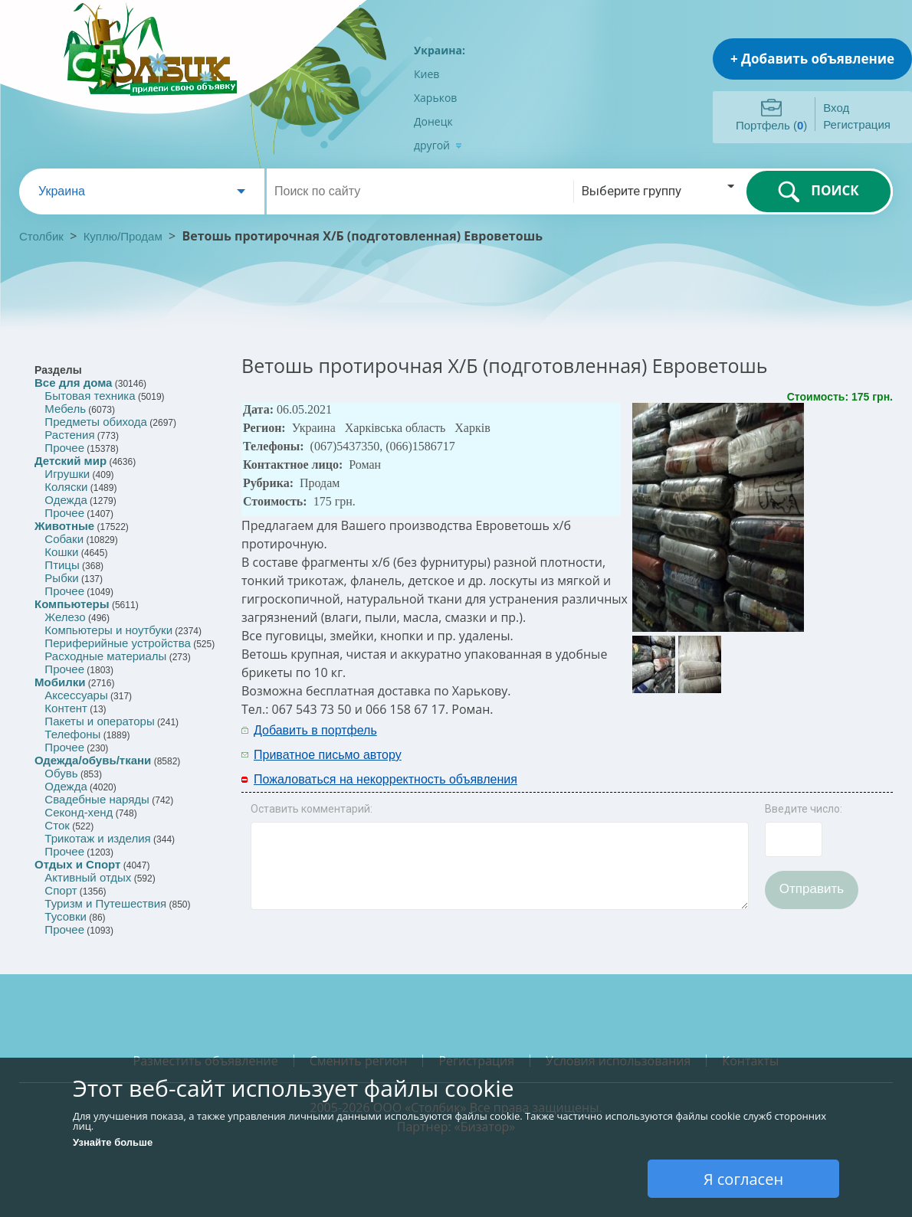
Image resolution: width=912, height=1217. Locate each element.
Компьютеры (72, 603)
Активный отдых (87, 877)
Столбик (41, 236)
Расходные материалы (105, 655)
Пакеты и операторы (99, 721)
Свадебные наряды (96, 799)
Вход (836, 107)
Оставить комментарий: (311, 808)
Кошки (61, 551)
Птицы (61, 564)
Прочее (64, 447)
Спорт (60, 890)
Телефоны (72, 734)
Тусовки (65, 916)
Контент (65, 708)
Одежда (65, 499)
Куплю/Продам (125, 236)
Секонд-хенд (78, 812)
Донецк (433, 121)
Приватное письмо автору (328, 754)
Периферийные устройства (117, 642)
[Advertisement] (722, 741)
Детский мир (70, 460)
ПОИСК (818, 191)
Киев (426, 74)
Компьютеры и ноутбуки (108, 629)
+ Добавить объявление (812, 58)
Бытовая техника (89, 395)
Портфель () (771, 125)
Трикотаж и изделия (97, 838)
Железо (64, 616)
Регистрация (857, 124)
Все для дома (73, 382)
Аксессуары (75, 695)
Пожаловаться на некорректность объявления (385, 779)
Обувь (60, 773)
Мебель (65, 408)
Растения (69, 434)
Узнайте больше (113, 1142)
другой (438, 145)
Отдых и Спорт (77, 864)
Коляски (65, 486)
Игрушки (67, 473)
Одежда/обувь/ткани (92, 760)
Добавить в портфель (315, 730)
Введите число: (803, 808)
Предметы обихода (95, 421)
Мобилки (59, 682)
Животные (64, 525)
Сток (56, 825)
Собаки (64, 538)
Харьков (435, 97)
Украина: (439, 50)
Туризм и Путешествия (105, 903)
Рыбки (61, 577)
